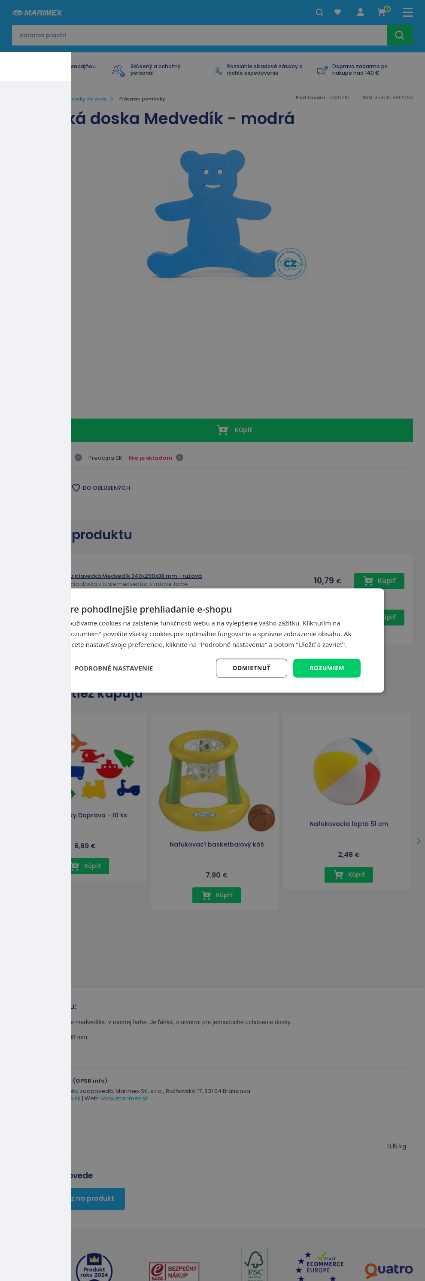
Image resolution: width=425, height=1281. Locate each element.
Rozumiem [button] (327, 668)
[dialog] (212, 640)
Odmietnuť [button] (251, 668)
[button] (108, 668)
